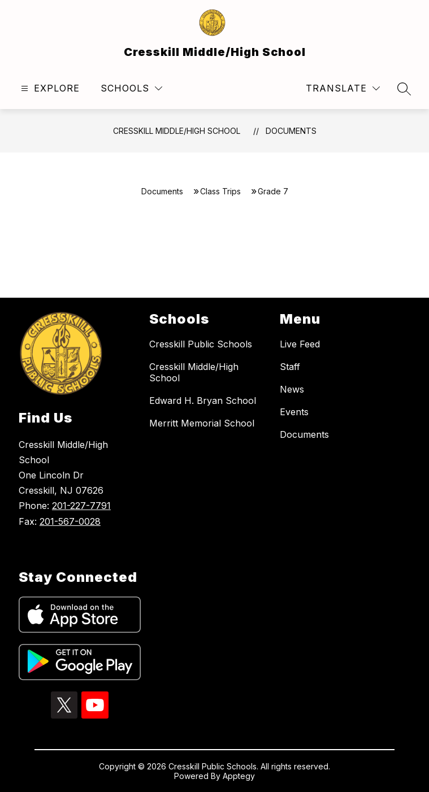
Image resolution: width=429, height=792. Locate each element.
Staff (290, 366)
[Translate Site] (343, 88)
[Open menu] (49, 88)
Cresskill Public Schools (200, 344)
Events (294, 411)
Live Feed (300, 344)
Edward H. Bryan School (202, 400)
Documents (291, 131)
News (292, 389)
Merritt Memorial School (201, 423)
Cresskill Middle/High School (176, 131)
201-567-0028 (70, 521)
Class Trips (220, 191)
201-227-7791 (81, 505)
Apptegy (239, 776)
